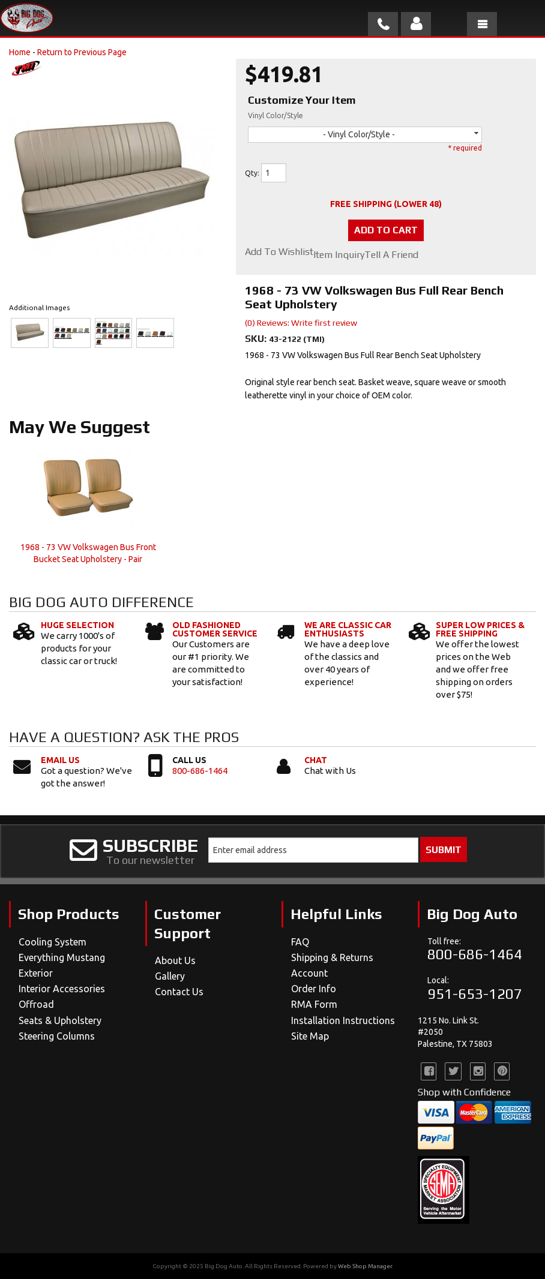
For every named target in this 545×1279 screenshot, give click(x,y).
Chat (315, 760)
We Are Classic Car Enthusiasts (347, 629)
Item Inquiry (338, 255)
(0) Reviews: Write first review (301, 323)
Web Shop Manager (365, 1266)
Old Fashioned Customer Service (214, 629)
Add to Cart (386, 230)
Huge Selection (77, 625)
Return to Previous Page (82, 52)
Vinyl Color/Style (275, 115)
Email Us (60, 760)
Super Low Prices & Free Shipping (480, 629)
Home (20, 52)
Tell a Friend (391, 255)
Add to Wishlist (279, 252)
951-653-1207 (474, 994)
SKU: (257, 338)
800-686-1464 (199, 770)
